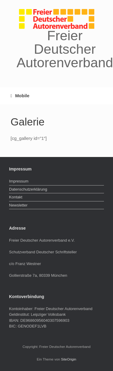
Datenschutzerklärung (28, 189)
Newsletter (18, 205)
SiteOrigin (68, 359)
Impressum (18, 181)
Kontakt (15, 197)
